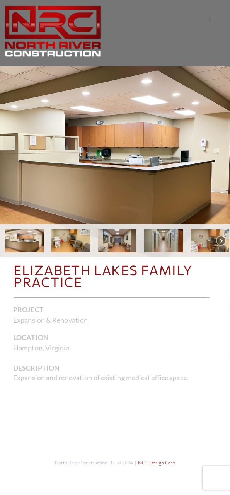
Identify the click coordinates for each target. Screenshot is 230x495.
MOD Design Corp (156, 462)
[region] (115, 162)
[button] (210, 19)
